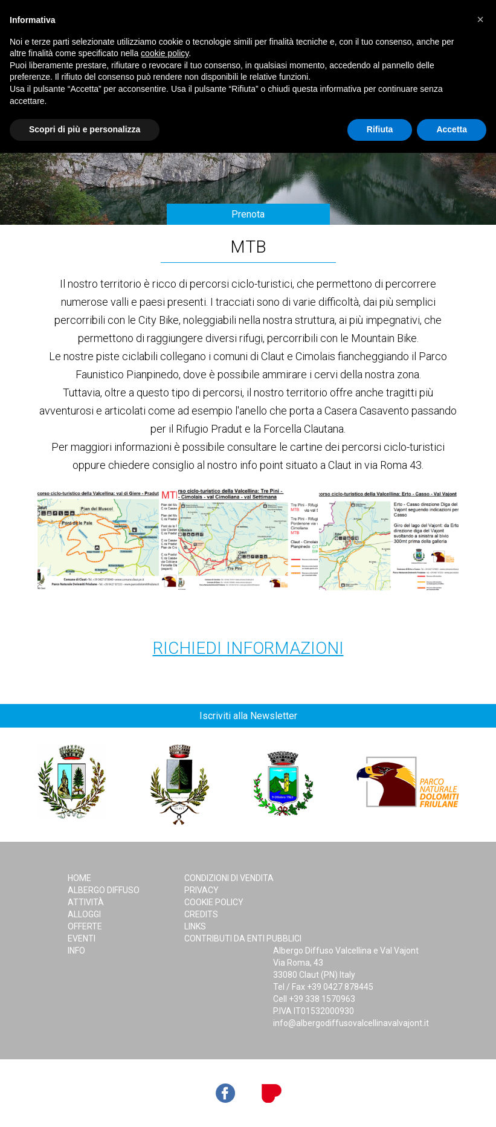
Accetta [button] (451, 129)
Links (195, 926)
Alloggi (84, 914)
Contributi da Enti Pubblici (242, 938)
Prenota (248, 214)
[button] (480, 19)
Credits (201, 914)
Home (79, 878)
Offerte (85, 926)
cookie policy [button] (164, 53)
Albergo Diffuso (104, 890)
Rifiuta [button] (380, 129)
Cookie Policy (213, 902)
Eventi (81, 938)
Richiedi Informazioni (248, 648)
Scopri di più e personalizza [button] (84, 129)
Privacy (201, 890)
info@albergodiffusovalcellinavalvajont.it (351, 1023)
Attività (86, 902)
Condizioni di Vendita (229, 878)
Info (76, 950)
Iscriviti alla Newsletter (248, 716)
